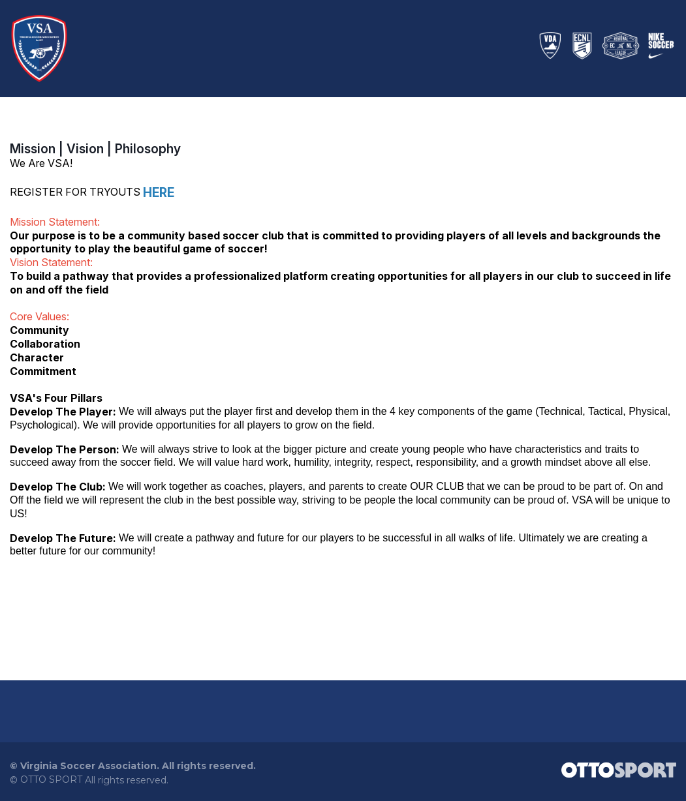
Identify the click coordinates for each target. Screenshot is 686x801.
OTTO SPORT (51, 780)
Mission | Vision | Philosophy (95, 149)
